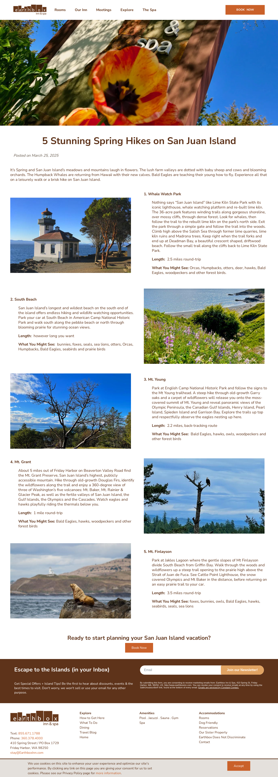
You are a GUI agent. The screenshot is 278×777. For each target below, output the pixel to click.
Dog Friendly (208, 723)
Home (84, 737)
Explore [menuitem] (127, 10)
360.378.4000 (32, 738)
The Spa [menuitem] (150, 10)
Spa (142, 723)
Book (245, 10)
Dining (84, 727)
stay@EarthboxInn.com (26, 753)
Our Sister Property (213, 732)
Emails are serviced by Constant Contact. (218, 688)
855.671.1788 (29, 733)
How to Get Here (92, 718)
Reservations (208, 727)
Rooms (204, 718)
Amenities (146, 713)
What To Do (88, 723)
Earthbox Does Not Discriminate (222, 737)
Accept (239, 766)
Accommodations (212, 713)
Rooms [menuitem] (60, 10)
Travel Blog (88, 732)
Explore (85, 713)
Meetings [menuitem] (104, 10)
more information (108, 773)
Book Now (139, 649)
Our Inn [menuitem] (81, 10)
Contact (204, 742)
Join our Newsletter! (242, 671)
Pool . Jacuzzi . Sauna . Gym (158, 718)
